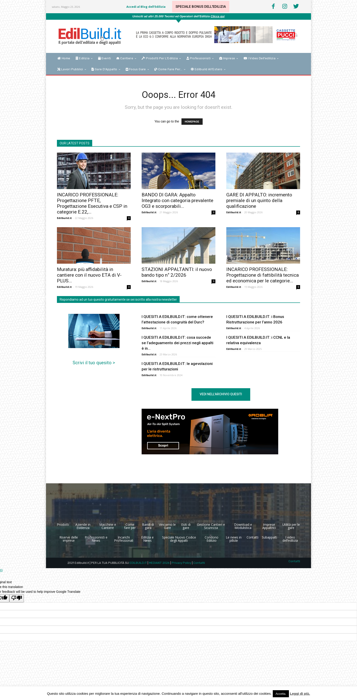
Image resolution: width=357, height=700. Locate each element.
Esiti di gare (186, 526)
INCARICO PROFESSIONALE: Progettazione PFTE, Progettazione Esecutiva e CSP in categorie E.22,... (92, 203)
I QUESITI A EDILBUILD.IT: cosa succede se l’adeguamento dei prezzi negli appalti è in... (177, 343)
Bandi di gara (148, 526)
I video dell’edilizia (290, 539)
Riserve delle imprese (68, 539)
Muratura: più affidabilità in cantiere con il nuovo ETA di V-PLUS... (89, 275)
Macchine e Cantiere (107, 526)
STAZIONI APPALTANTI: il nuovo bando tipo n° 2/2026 (177, 272)
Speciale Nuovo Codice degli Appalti (179, 539)
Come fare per (130, 526)
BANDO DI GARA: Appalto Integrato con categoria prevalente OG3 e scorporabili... (177, 200)
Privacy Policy (181, 563)
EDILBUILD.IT (138, 563)
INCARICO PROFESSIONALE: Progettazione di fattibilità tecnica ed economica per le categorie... (262, 275)
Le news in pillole (234, 539)
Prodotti (63, 524)
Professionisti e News (96, 539)
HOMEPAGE (192, 121)
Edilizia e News (147, 539)
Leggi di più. (300, 693)
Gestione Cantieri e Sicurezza (211, 526)
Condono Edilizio (211, 539)
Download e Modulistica (243, 526)
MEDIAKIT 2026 (159, 563)
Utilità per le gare (291, 526)
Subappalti (269, 537)
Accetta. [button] (280, 693)
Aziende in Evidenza (82, 526)
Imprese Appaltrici (269, 526)
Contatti (252, 537)
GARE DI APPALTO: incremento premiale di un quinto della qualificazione (259, 200)
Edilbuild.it (64, 218)
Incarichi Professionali (123, 539)
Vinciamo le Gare (167, 526)
